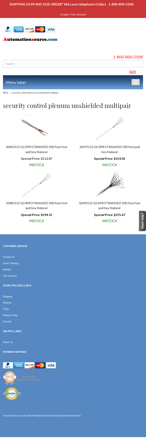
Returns (7, 302)
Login (65, 14)
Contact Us (8, 257)
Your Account (78, 14)
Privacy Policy (10, 315)
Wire (5, 92)
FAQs (6, 309)
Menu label (16, 82)
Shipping (7, 296)
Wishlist (7, 269)
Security (7, 321)
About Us (8, 342)
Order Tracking (10, 263)
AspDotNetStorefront (71, 415)
